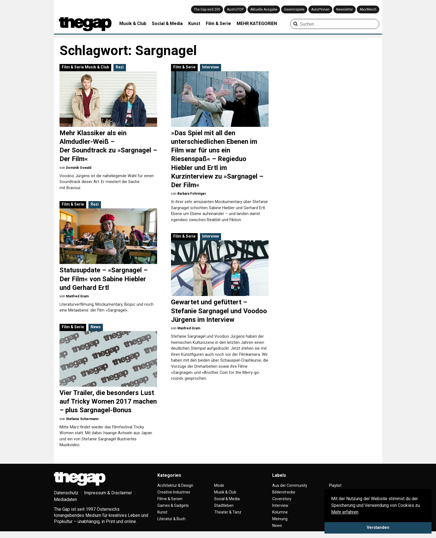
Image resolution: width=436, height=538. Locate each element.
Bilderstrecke (283, 492)
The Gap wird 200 (207, 9)
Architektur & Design (175, 485)
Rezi (120, 67)
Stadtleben (224, 505)
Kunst (194, 23)
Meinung (280, 519)
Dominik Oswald (78, 168)
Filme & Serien (169, 499)
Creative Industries (173, 492)
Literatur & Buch (171, 519)
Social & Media (167, 23)
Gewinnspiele (294, 9)
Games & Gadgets (173, 505)
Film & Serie (218, 23)
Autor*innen (320, 9)
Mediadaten (65, 499)
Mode (219, 485)
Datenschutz (66, 492)
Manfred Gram (77, 296)
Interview (210, 67)
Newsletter (344, 9)
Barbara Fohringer (191, 194)
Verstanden (378, 527)
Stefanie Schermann (82, 419)
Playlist (335, 485)
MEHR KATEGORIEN (257, 23)
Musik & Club (132, 23)
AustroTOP (235, 9)
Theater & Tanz (227, 512)
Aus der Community (289, 485)
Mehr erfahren (344, 512)
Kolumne (280, 512)
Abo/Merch (368, 9)
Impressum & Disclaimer (108, 492)
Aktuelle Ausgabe (263, 9)
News (96, 327)
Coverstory (281, 499)
